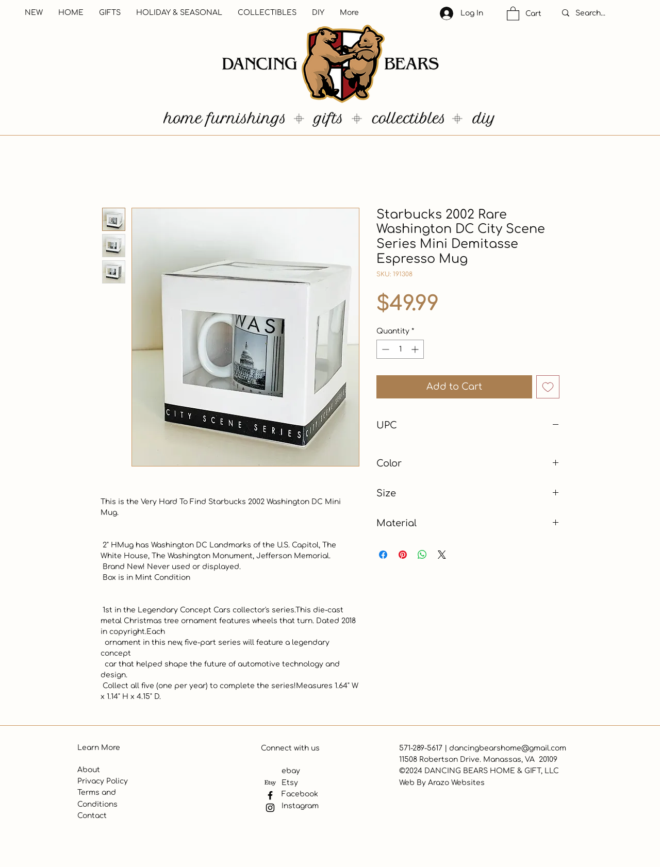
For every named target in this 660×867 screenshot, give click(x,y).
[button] (513, 13)
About (88, 770)
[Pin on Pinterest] (403, 554)
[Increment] (415, 349)
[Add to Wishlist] (547, 386)
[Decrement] (384, 349)
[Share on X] (442, 554)
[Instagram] (270, 807)
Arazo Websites (456, 783)
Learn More (98, 748)
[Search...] (601, 13)
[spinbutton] (400, 349)
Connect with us (290, 748)
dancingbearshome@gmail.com (507, 748)
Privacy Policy (102, 781)
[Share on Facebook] (383, 554)
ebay (291, 771)
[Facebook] (270, 795)
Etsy (290, 783)
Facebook (300, 794)
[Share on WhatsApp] (422, 554)
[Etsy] (270, 783)
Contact (92, 816)
